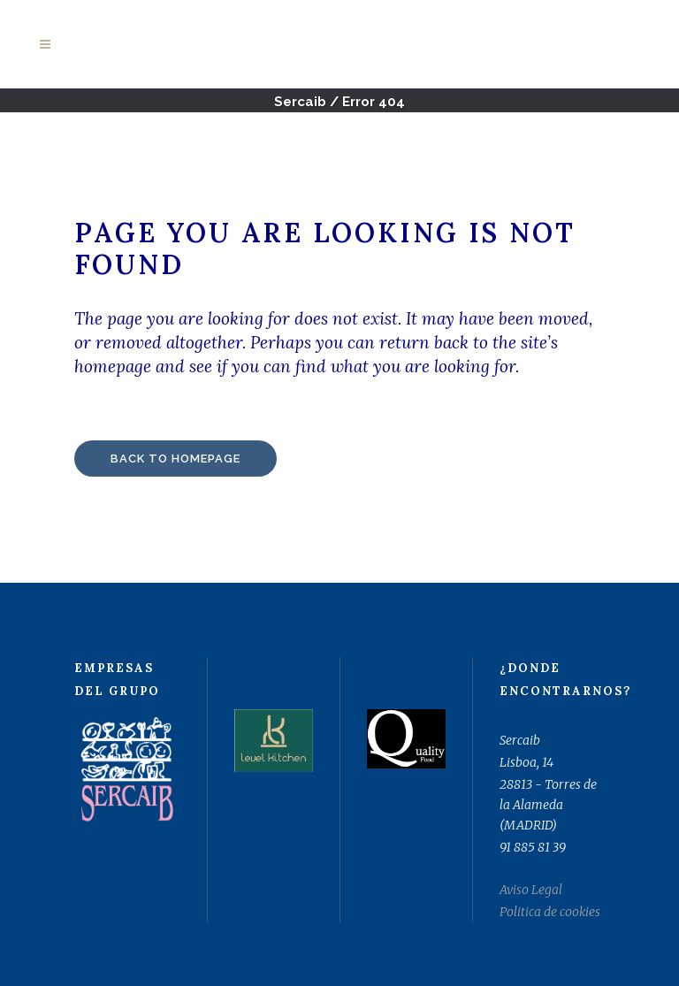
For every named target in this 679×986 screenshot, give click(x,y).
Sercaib (300, 102)
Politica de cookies (550, 912)
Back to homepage (175, 458)
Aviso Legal (531, 890)
